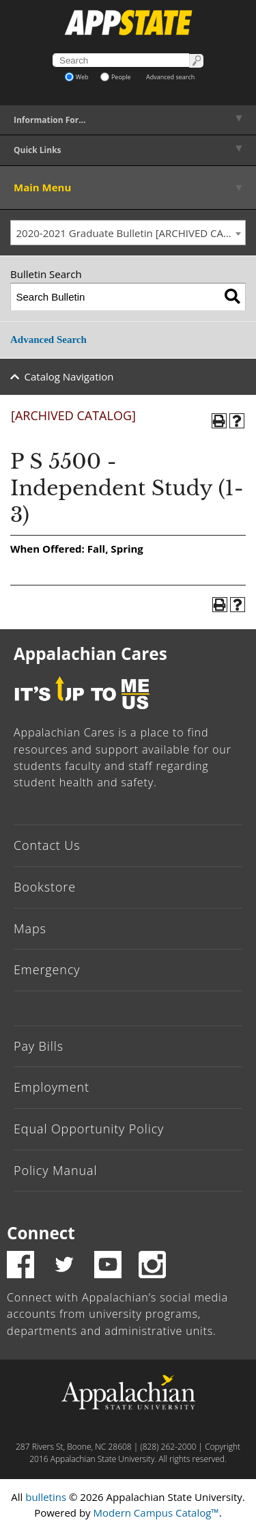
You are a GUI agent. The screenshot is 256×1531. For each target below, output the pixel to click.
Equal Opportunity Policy (89, 1128)
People (115, 76)
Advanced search (170, 76)
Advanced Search (48, 339)
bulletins (45, 1497)
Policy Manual (55, 1170)
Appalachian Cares (90, 653)
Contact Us (47, 845)
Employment (51, 1087)
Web (77, 76)
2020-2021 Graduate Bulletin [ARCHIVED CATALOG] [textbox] (131, 233)
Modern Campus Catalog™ (156, 1512)
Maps (30, 928)
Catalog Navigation (69, 376)
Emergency (47, 969)
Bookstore (45, 887)
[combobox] (128, 233)
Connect (41, 1233)
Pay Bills (38, 1046)
